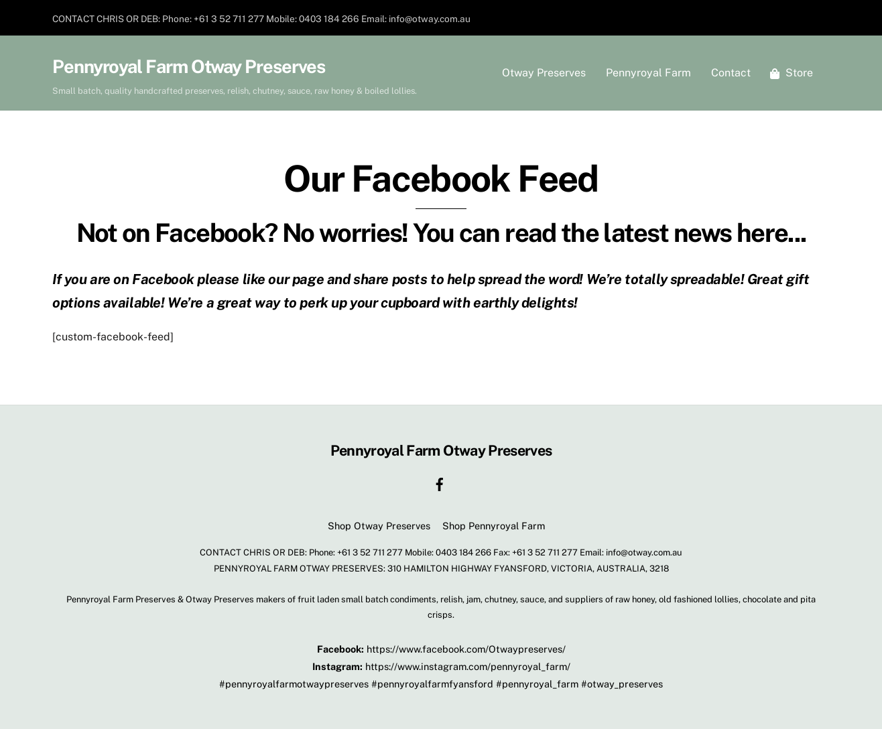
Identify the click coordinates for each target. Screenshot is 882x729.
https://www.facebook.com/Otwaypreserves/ (466, 649)
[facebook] (439, 482)
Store (791, 72)
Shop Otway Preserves (379, 525)
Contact (731, 72)
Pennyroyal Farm (648, 72)
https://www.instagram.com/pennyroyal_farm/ (467, 666)
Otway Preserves (544, 72)
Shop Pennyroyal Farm (493, 525)
